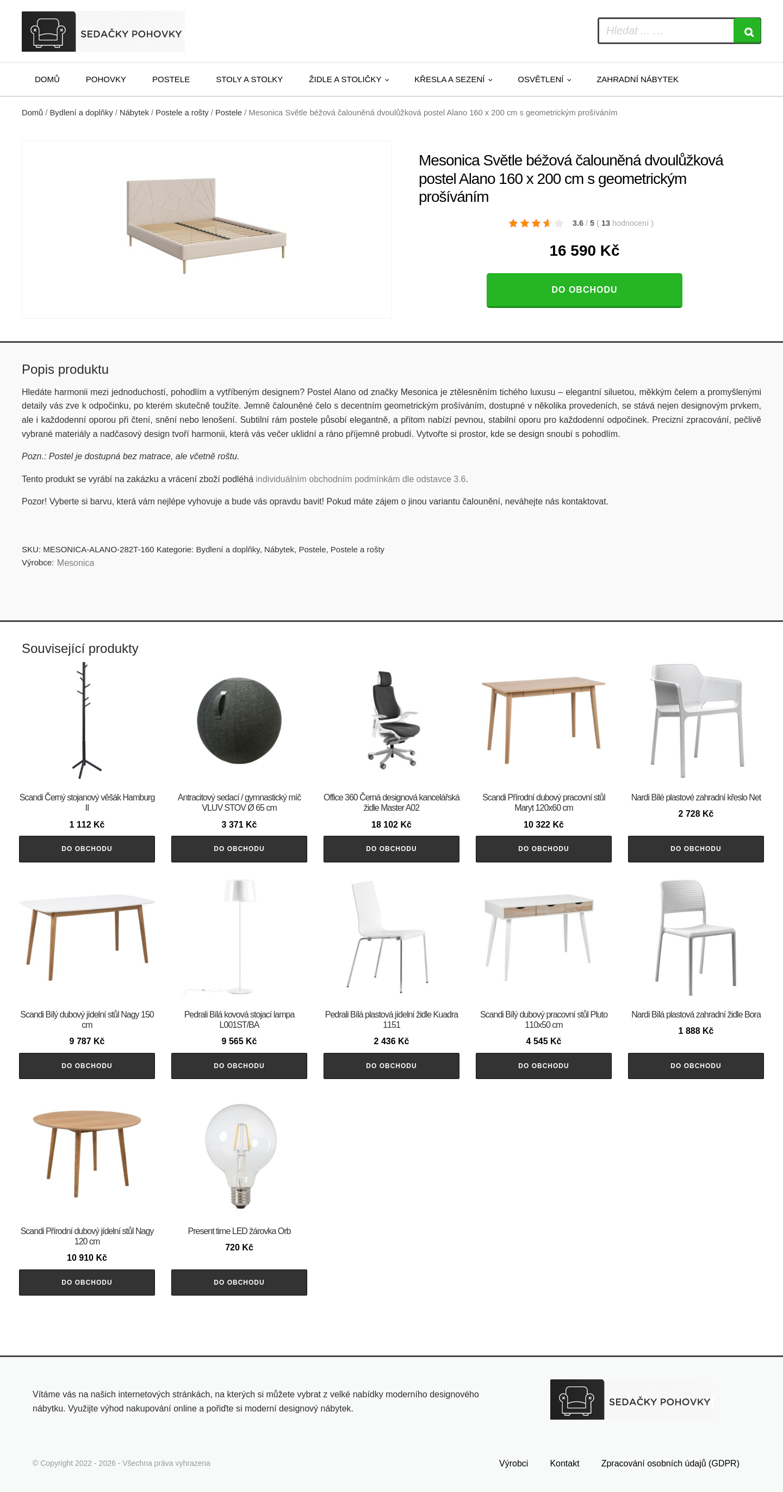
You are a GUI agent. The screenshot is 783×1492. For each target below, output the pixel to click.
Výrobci (513, 1463)
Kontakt (564, 1463)
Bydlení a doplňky (81, 112)
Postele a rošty (182, 112)
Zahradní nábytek (637, 79)
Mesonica (75, 563)
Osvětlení (540, 79)
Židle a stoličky (345, 79)
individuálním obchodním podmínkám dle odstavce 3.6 (360, 479)
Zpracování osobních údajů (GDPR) (670, 1463)
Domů (47, 79)
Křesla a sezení (449, 79)
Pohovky (106, 79)
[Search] (747, 31)
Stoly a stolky (249, 79)
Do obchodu (584, 289)
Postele (171, 79)
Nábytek (134, 112)
